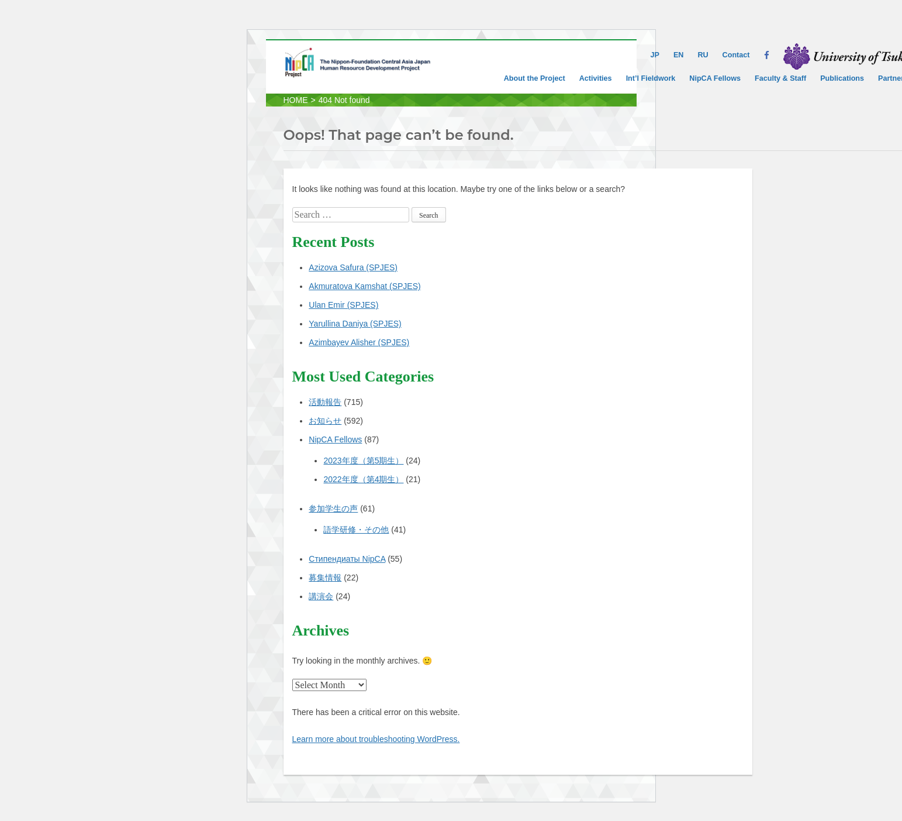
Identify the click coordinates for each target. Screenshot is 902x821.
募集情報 (325, 577)
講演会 (321, 596)
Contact (736, 55)
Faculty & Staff (780, 78)
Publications (842, 78)
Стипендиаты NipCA (347, 559)
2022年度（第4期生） (363, 479)
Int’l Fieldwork (651, 78)
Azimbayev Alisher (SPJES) (359, 342)
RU (702, 55)
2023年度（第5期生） (363, 460)
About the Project (534, 78)
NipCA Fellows (715, 78)
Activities (595, 78)
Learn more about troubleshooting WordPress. (376, 739)
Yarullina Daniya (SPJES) (355, 323)
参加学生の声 (333, 508)
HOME (296, 100)
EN (678, 55)
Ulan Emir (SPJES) (343, 305)
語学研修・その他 (356, 529)
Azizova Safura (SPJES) (353, 267)
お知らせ (325, 420)
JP (655, 55)
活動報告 (325, 402)
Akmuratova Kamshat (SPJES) (364, 286)
